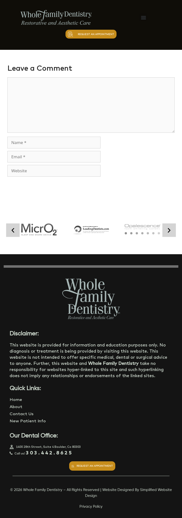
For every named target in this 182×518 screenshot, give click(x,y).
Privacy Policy (91, 506)
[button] (143, 17)
